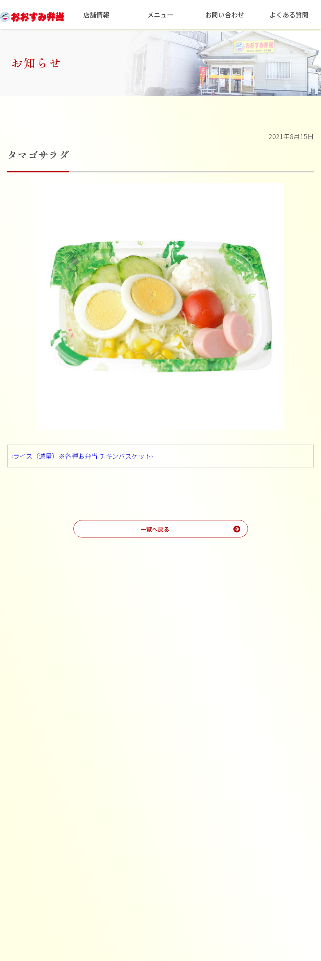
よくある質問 (289, 14)
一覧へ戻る (197, 528)
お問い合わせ (224, 14)
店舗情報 (96, 14)
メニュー (160, 14)
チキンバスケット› (126, 456)
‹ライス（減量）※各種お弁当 (54, 456)
